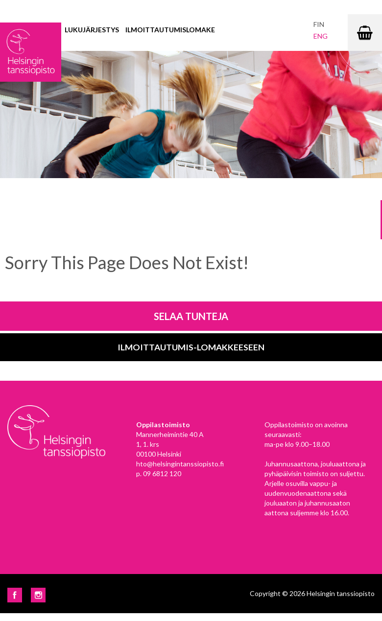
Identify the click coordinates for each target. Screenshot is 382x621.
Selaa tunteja (191, 316)
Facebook (14, 595)
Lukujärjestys (92, 29)
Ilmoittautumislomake (170, 29)
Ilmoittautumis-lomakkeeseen (191, 347)
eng (320, 36)
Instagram (38, 595)
